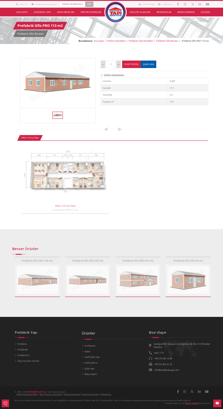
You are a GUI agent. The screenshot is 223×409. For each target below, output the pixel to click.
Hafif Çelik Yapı (92, 357)
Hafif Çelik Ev (91, 362)
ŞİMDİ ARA (148, 64)
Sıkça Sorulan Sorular (28, 360)
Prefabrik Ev (23, 355)
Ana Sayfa (22, 12)
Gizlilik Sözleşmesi (72, 394)
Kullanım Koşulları (90, 394)
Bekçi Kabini (90, 374)
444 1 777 (22, 4)
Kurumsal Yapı (42, 12)
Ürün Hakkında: (112, 75)
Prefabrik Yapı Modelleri (141, 40)
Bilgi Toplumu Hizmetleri (51, 394)
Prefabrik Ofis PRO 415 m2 (137, 259)
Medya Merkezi (186, 12)
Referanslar (163, 12)
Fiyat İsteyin (131, 64)
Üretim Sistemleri (90, 12)
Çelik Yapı (89, 368)
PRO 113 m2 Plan (30, 137)
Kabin (87, 351)
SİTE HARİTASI (147, 4)
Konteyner (89, 345)
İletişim (205, 12)
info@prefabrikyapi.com (44, 4)
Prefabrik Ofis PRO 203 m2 (87, 259)
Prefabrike (22, 349)
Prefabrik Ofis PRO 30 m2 (188, 259)
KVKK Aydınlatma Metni (27, 394)
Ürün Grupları (65, 12)
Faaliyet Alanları (140, 12)
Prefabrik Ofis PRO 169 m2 (37, 259)
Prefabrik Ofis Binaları (167, 40)
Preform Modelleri (116, 40)
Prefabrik (22, 343)
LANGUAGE (165, 4)
